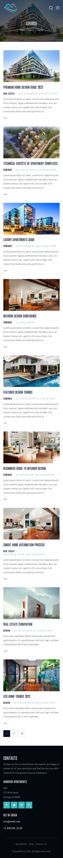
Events (31, 30)
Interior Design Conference (20, 316)
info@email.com (11, 821)
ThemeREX (17, 851)
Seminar (7, 169)
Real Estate (9, 93)
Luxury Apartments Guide (19, 239)
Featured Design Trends (17, 392)
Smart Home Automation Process (24, 544)
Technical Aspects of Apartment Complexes (30, 163)
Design (6, 630)
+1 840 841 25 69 (12, 828)
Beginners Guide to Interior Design (24, 468)
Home (22, 30)
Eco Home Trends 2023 (16, 696)
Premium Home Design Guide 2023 (23, 87)
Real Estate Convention (17, 624)
